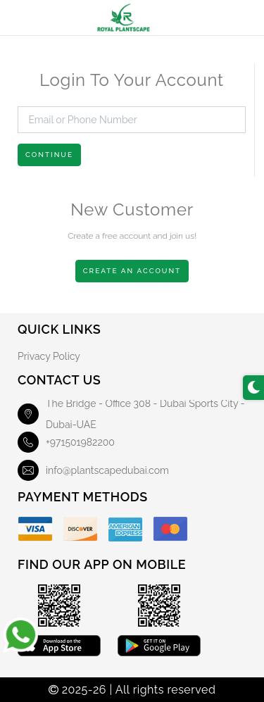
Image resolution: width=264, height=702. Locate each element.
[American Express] (125, 529)
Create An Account (132, 271)
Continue (49, 154)
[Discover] (80, 529)
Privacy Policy (49, 356)
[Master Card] (170, 529)
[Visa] (35, 529)
